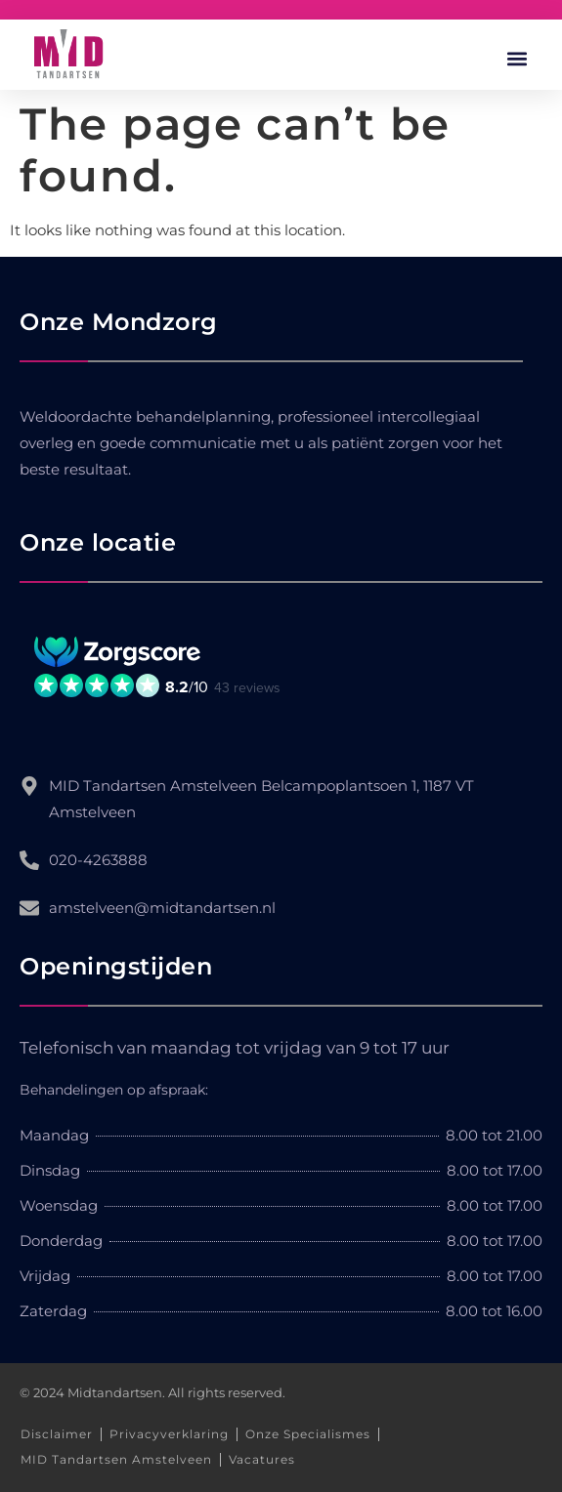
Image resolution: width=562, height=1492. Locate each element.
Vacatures (262, 1459)
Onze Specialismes (307, 1434)
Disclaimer (57, 1434)
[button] (516, 59)
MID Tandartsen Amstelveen (116, 1459)
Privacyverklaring (169, 1434)
